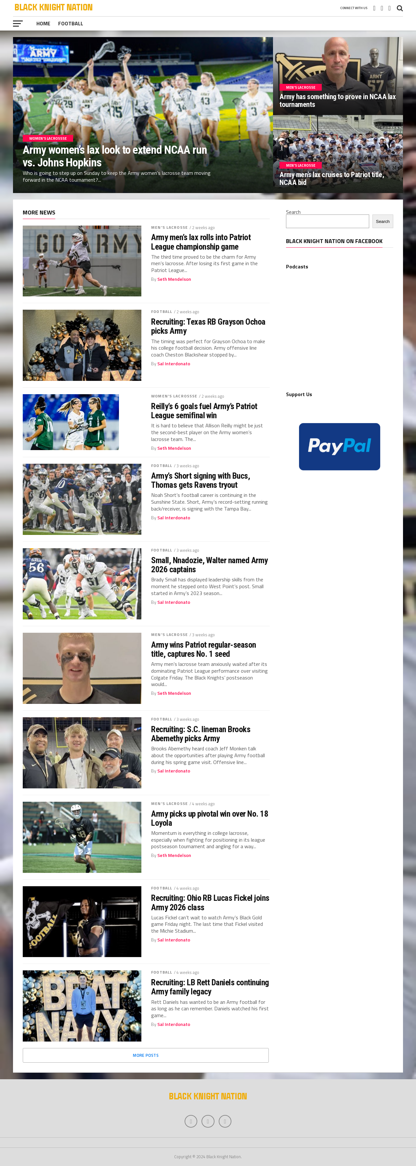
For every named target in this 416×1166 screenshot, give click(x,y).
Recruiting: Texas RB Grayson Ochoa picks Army (208, 326)
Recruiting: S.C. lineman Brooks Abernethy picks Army (200, 734)
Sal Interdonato (173, 363)
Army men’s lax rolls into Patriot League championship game (201, 242)
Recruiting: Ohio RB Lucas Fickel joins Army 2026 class (210, 902)
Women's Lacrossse (174, 396)
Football (70, 23)
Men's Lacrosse (169, 227)
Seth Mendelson (174, 279)
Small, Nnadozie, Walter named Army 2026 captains (209, 565)
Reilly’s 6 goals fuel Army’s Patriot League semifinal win (204, 411)
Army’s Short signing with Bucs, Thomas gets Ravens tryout (200, 480)
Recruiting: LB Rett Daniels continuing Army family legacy (210, 987)
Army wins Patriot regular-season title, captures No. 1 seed (203, 649)
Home (43, 23)
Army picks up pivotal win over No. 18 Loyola (209, 818)
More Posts (146, 1055)
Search (293, 212)
